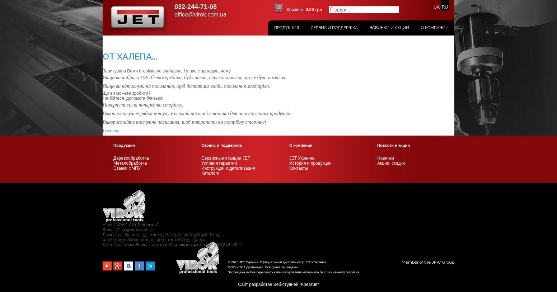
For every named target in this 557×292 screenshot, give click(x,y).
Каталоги (210, 173)
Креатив (309, 284)
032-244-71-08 (195, 6)
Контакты (298, 168)
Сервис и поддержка (334, 27)
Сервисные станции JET (225, 158)
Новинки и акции (389, 27)
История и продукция (310, 163)
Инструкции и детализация (228, 168)
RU (445, 7)
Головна (111, 130)
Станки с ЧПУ (127, 168)
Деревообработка (131, 158)
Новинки (385, 158)
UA (436, 7)
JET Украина (301, 158)
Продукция (286, 27)
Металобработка (130, 163)
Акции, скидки (391, 163)
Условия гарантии (219, 163)
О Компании (435, 27)
